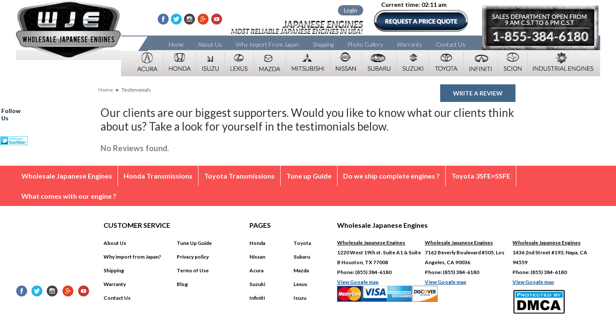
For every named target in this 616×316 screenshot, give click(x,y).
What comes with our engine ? (68, 196)
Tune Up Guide (194, 243)
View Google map (358, 282)
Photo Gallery (365, 44)
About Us (210, 44)
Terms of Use (193, 270)
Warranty (409, 44)
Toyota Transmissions (239, 176)
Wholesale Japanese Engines (66, 176)
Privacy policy (193, 256)
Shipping (323, 44)
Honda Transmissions (158, 176)
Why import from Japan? (132, 256)
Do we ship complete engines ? (391, 176)
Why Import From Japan (267, 44)
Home (176, 44)
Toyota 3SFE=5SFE (480, 176)
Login (350, 10)
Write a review (478, 93)
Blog (182, 284)
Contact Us (450, 44)
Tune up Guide (309, 176)
